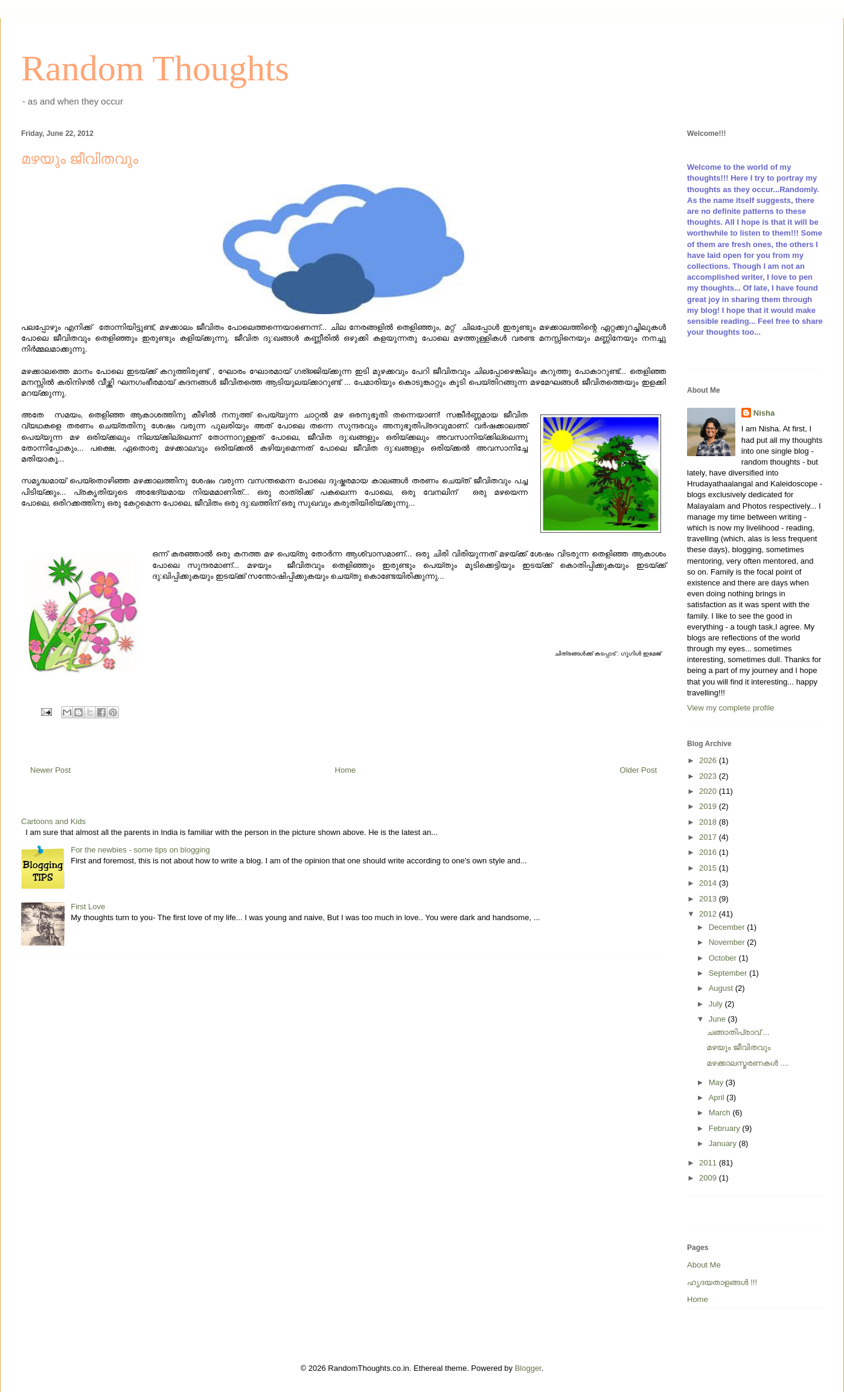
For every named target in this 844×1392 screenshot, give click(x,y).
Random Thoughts (155, 68)
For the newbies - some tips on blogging (140, 849)
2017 (709, 837)
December (728, 927)
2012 (709, 913)
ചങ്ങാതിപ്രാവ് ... (737, 1032)
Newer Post (50, 770)
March (721, 1112)
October (724, 957)
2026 (709, 760)
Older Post (638, 770)
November (728, 942)
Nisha (764, 412)
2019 (709, 806)
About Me (704, 1264)
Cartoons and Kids (53, 821)
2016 (709, 852)
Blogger (528, 1368)
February (726, 1128)
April (718, 1097)
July (717, 1003)
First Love (88, 906)
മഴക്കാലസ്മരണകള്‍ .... (747, 1063)
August (722, 988)
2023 (709, 776)
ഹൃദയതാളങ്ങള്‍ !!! (722, 1282)
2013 (709, 898)
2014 (709, 883)
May (717, 1082)
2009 (709, 1177)
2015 (709, 867)
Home (345, 770)
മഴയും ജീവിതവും (738, 1047)
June (718, 1018)
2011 (709, 1162)
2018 (709, 821)
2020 (709, 791)
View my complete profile (730, 707)
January (724, 1143)
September (729, 973)
